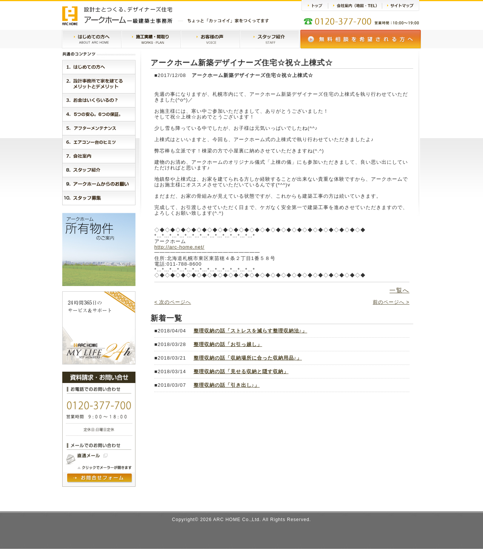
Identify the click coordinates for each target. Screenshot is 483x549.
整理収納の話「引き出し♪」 (227, 385)
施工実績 (151, 39)
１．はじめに (98, 67)
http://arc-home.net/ (179, 247)
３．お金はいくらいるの (98, 100)
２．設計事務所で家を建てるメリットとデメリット (98, 83)
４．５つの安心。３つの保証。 (98, 114)
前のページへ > (391, 302)
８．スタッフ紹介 (98, 170)
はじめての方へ (92, 39)
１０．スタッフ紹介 (98, 198)
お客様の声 (210, 39)
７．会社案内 (98, 156)
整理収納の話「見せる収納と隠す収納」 (241, 371)
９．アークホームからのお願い (98, 184)
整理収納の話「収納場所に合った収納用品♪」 (248, 358)
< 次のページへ (172, 302)
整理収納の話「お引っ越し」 (228, 344)
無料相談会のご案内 (360, 39)
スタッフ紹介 (270, 39)
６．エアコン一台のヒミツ (98, 142)
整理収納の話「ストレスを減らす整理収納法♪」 (251, 331)
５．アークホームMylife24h (98, 128)
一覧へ (399, 290)
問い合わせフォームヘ (100, 478)
